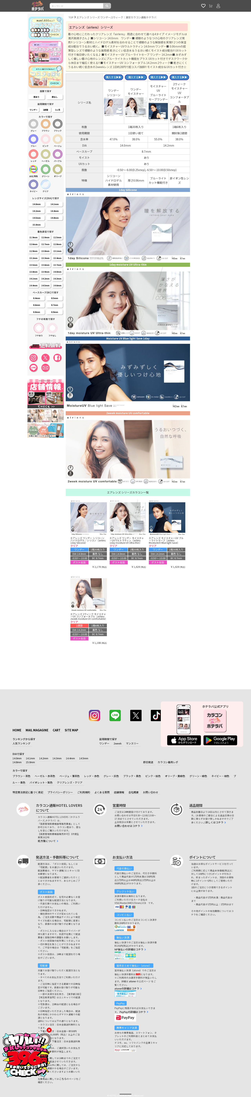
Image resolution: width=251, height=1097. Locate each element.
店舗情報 (119, 792)
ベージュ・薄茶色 (69, 776)
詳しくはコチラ (214, 822)
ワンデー (104, 743)
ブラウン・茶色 (21, 776)
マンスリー (132, 743)
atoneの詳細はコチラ (127, 988)
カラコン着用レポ (168, 762)
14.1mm (30, 758)
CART (56, 730)
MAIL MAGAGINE (37, 730)
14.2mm (43, 758)
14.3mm (57, 758)
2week (118, 743)
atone (132, 981)
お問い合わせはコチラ (127, 826)
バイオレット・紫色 (41, 782)
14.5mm (83, 758)
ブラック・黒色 (132, 776)
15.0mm (30, 762)
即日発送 (148, 762)
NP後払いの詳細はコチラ (129, 949)
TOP (71, 17)
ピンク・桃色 (153, 776)
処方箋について (47, 841)
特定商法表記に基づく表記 (28, 792)
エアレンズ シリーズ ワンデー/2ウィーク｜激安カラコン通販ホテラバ (116, 17)
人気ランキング (21, 743)
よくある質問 (102, 792)
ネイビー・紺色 (220, 776)
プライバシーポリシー (60, 792)
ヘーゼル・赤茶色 (45, 776)
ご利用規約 (83, 792)
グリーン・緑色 (198, 776)
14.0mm (17, 758)
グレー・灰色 (111, 776)
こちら (63, 1079)
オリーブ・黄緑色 (175, 776)
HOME (17, 730)
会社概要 (133, 792)
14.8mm (17, 762)
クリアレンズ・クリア (69, 782)
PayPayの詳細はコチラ (133, 1012)
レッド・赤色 (91, 776)
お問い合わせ (150, 792)
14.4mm (70, 758)
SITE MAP (71, 730)
